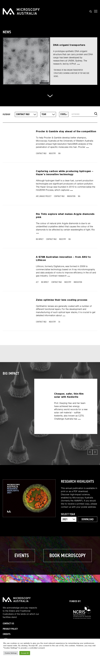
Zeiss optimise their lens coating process (61, 299)
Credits (6, 634)
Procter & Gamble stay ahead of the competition (66, 131)
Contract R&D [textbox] (22, 114)
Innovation (71, 196)
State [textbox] (62, 114)
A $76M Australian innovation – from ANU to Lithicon (63, 258)
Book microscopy (67, 555)
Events (21, 555)
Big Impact (39, 239)
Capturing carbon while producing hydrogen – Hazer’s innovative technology (64, 173)
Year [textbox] (44, 114)
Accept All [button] (25, 653)
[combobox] (26, 114)
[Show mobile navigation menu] (95, 11)
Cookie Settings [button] (11, 653)
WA (59, 153)
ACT (37, 282)
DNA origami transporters (69, 45)
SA (59, 321)
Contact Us (8, 623)
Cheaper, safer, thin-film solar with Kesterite (69, 395)
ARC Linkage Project (43, 196)
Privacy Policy (10, 628)
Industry (52, 153)
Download (87, 519)
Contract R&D (41, 153)
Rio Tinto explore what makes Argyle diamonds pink (65, 215)
